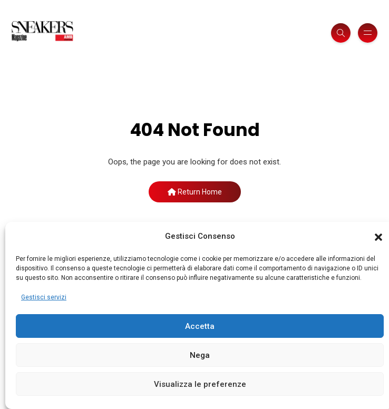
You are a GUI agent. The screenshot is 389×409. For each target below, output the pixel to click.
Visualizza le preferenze (200, 384)
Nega (200, 355)
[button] (378, 236)
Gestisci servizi (43, 297)
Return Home (195, 192)
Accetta (200, 326)
